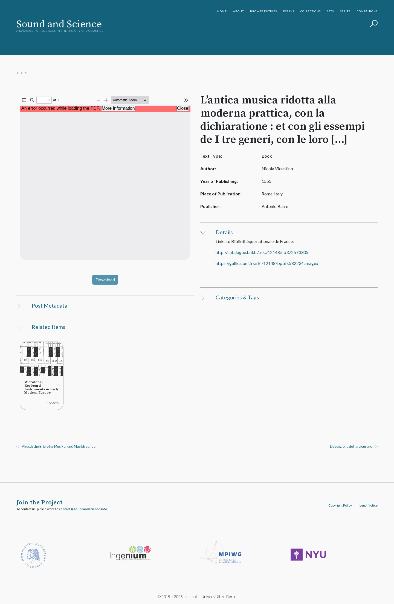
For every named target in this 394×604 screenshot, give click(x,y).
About (238, 11)
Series (345, 11)
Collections (310, 11)
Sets (330, 11)
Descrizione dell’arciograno (351, 446)
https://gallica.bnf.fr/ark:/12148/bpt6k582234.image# (267, 263)
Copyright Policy (340, 505)
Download (105, 279)
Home (222, 11)
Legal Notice (369, 505)
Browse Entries (263, 11)
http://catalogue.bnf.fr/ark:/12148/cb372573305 (262, 252)
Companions (367, 11)
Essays (288, 11)
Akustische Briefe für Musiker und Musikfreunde (58, 446)
